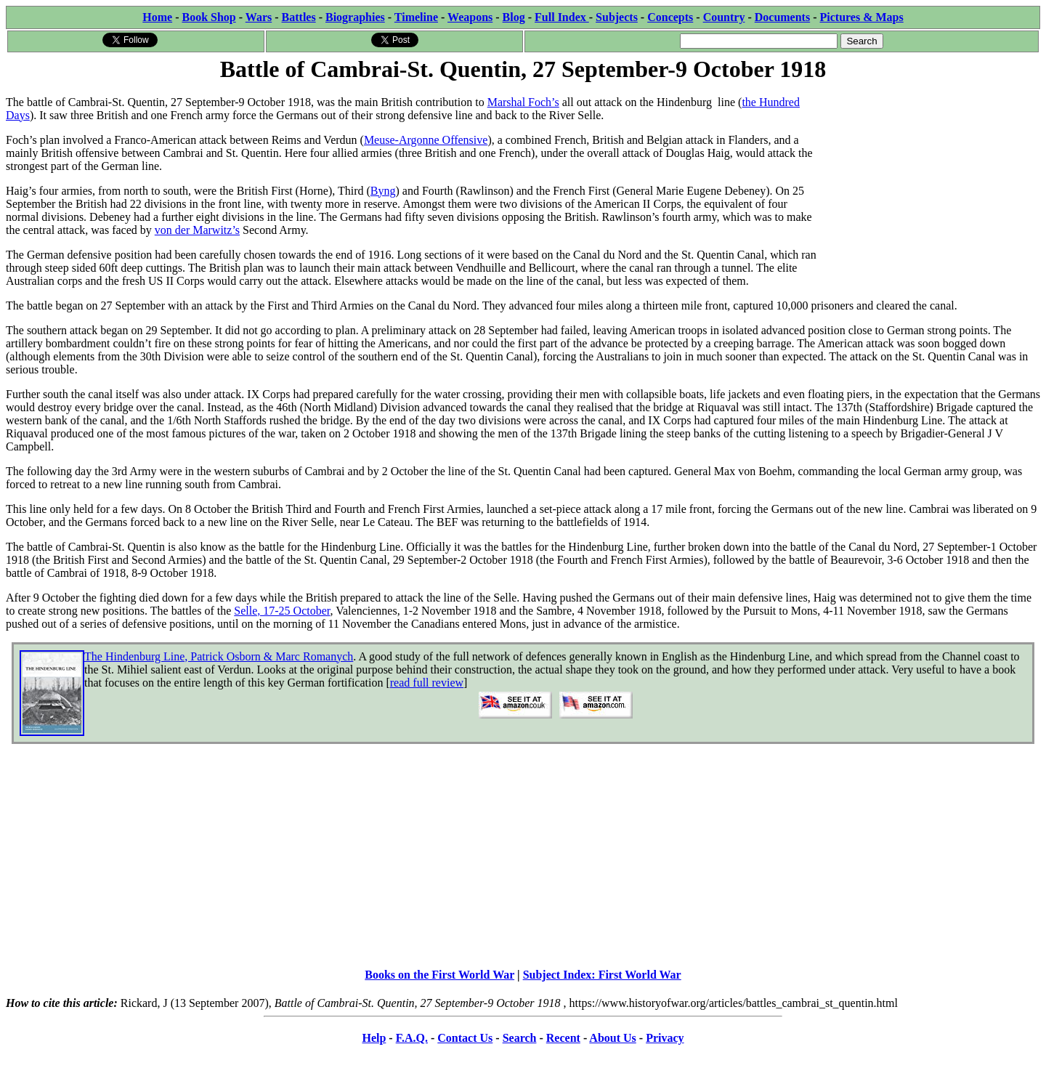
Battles (299, 17)
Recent (563, 1038)
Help (374, 1038)
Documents (782, 17)
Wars (259, 17)
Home (157, 17)
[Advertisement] (931, 176)
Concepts (670, 17)
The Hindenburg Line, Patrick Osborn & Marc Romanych (218, 656)
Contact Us (464, 1038)
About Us (612, 1038)
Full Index (562, 17)
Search (520, 1038)
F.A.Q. (412, 1038)
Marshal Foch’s (523, 102)
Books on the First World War (439, 974)
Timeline (416, 17)
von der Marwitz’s (197, 230)
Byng (383, 191)
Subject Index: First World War (602, 974)
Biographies (355, 17)
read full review (426, 682)
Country (724, 17)
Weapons (469, 17)
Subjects (617, 17)
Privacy (665, 1038)
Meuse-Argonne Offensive (425, 140)
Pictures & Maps (862, 17)
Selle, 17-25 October (282, 610)
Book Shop (208, 17)
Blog (514, 17)
